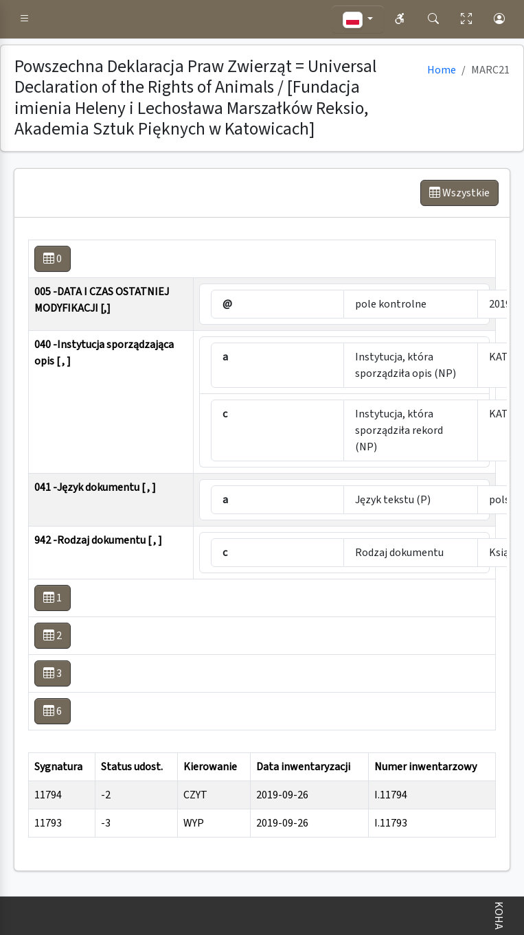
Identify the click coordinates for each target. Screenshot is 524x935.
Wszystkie (459, 192)
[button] (24, 19)
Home (441, 70)
